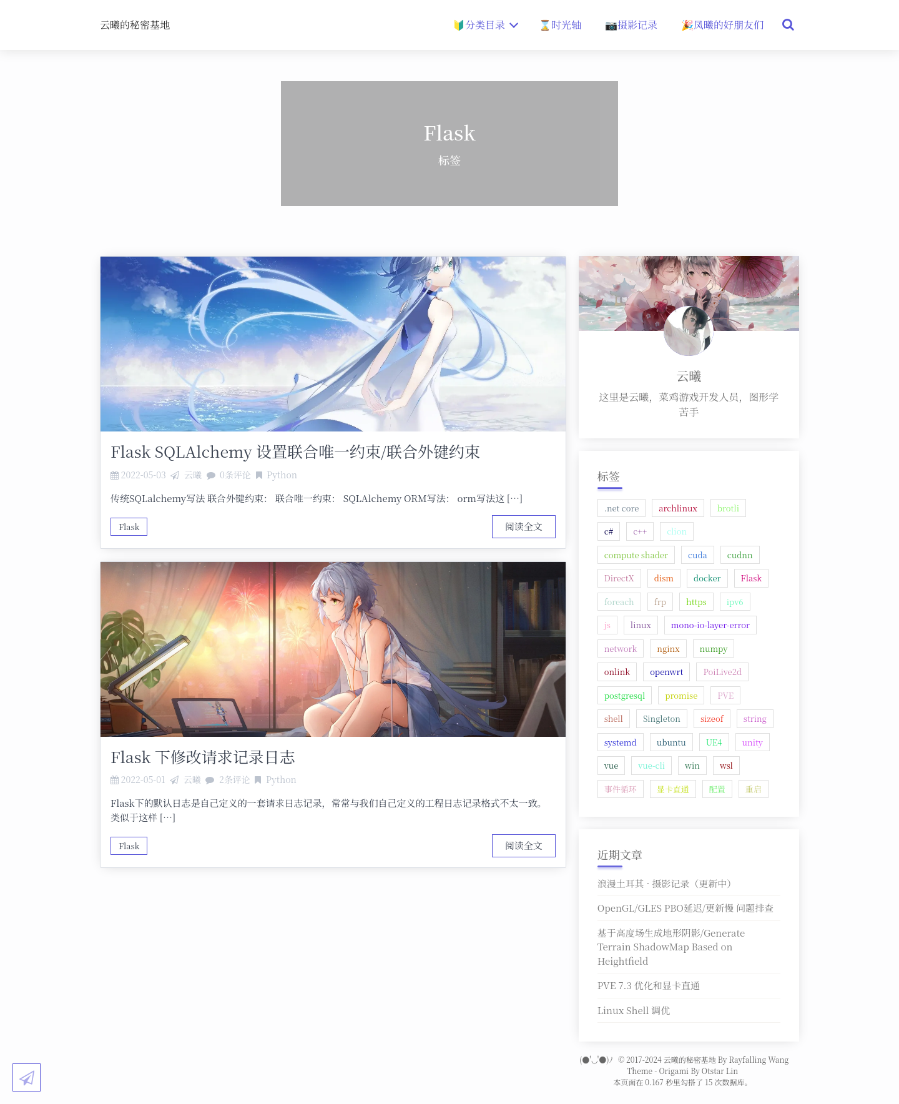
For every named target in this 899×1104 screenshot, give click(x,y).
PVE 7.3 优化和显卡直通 (648, 985)
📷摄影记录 (631, 24)
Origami (674, 1070)
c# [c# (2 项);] (608, 531)
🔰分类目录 (486, 24)
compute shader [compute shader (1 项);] (636, 555)
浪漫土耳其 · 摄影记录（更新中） (667, 883)
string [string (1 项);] (755, 718)
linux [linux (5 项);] (641, 625)
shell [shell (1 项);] (613, 718)
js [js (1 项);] (607, 625)
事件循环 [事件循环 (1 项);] (620, 789)
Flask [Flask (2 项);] (751, 578)
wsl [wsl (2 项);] (726, 765)
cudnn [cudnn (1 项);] (740, 555)
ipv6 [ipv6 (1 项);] (735, 602)
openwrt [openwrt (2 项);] (666, 672)
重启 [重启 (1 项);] (753, 789)
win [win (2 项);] (692, 765)
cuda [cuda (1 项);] (697, 555)
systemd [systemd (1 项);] (620, 742)
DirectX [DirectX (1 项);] (619, 578)
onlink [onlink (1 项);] (617, 672)
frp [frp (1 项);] (660, 602)
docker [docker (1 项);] (707, 578)
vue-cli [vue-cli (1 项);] (651, 765)
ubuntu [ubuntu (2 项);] (671, 742)
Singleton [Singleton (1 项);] (661, 718)
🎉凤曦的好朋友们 (722, 24)
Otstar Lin (720, 1070)
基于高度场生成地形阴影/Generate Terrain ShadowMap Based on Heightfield (671, 946)
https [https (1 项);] (696, 602)
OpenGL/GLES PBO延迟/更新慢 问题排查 (685, 907)
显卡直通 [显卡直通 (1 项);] (673, 789)
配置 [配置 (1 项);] (717, 789)
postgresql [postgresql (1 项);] (625, 695)
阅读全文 (524, 526)
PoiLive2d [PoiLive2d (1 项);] (722, 672)
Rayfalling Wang (758, 1059)
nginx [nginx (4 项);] (668, 648)
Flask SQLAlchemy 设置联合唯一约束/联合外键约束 (295, 451)
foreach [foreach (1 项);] (619, 602)
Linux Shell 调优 (634, 1010)
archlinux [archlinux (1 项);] (678, 508)
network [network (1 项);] (620, 648)
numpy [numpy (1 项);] (714, 648)
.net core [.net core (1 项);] (621, 508)
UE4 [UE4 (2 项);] (714, 742)
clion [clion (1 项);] (677, 531)
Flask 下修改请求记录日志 (203, 756)
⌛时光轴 (560, 24)
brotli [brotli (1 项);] (728, 508)
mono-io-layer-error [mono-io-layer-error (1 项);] (710, 625)
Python (282, 474)
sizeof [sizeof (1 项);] (712, 718)
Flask (129, 527)
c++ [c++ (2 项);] (640, 531)
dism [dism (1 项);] (664, 578)
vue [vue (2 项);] (611, 765)
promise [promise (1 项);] (681, 695)
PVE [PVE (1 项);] (725, 695)
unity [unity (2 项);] (752, 742)
